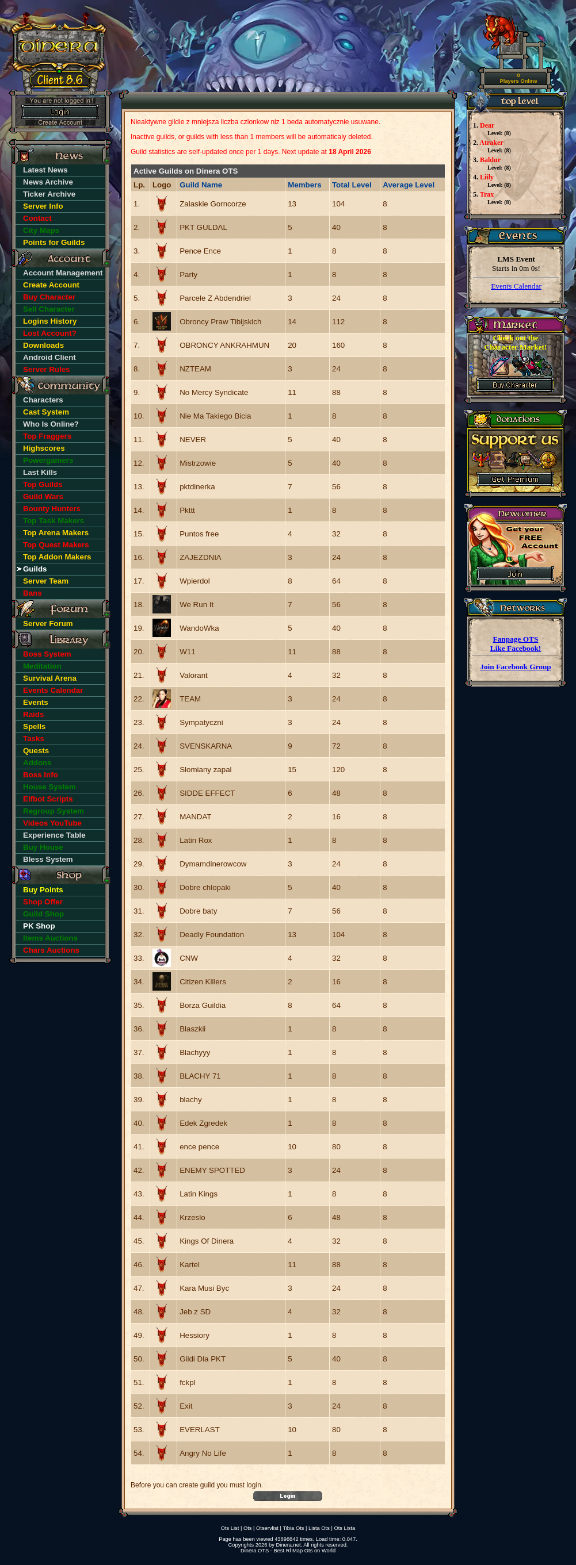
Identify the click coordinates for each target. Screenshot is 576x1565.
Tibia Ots (293, 1528)
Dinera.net (288, 1545)
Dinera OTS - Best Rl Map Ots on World (288, 1551)
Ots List (230, 1528)
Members (305, 185)
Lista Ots (319, 1528)
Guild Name (201, 185)
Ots (247, 1528)
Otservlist (267, 1528)
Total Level (352, 185)
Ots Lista (344, 1528)
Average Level (408, 185)
